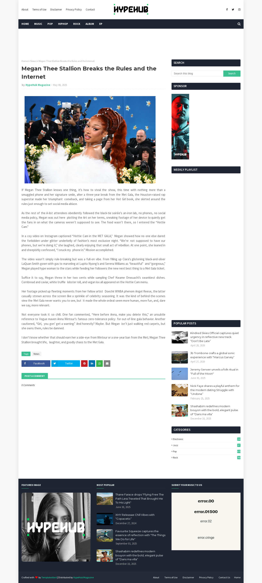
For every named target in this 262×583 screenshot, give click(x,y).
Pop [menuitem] (50, 24)
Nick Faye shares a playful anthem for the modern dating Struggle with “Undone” (214, 389)
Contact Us (224, 577)
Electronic (207, 439)
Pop (207, 451)
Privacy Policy (74, 9)
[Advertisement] (206, 285)
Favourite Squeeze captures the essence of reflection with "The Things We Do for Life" (140, 535)
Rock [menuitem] (76, 24)
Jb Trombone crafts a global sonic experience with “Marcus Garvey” (212, 355)
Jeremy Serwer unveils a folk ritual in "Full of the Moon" (214, 371)
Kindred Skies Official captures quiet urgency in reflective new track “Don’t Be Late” (214, 337)
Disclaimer (56, 9)
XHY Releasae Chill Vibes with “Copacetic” (135, 516)
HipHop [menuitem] (63, 24)
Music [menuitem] (38, 24)
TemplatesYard (49, 577)
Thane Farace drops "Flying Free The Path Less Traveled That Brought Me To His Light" (139, 498)
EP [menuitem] (100, 24)
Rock (207, 457)
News (33, 61)
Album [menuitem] (90, 24)
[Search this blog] (197, 73)
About (24, 9)
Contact (90, 9)
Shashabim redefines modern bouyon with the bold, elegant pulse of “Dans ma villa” (214, 410)
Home (24, 61)
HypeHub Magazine (38, 85)
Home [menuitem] (25, 24)
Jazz (207, 445)
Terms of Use (39, 9)
